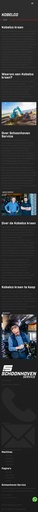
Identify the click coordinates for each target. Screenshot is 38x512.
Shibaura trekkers (13, 145)
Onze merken (7, 192)
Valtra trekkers (23, 148)
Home (5, 20)
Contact (6, 313)
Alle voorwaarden (7, 509)
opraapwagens (7, 150)
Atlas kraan (18, 301)
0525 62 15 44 (19, 405)
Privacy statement (20, 509)
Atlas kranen (13, 148)
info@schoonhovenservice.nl (19, 437)
